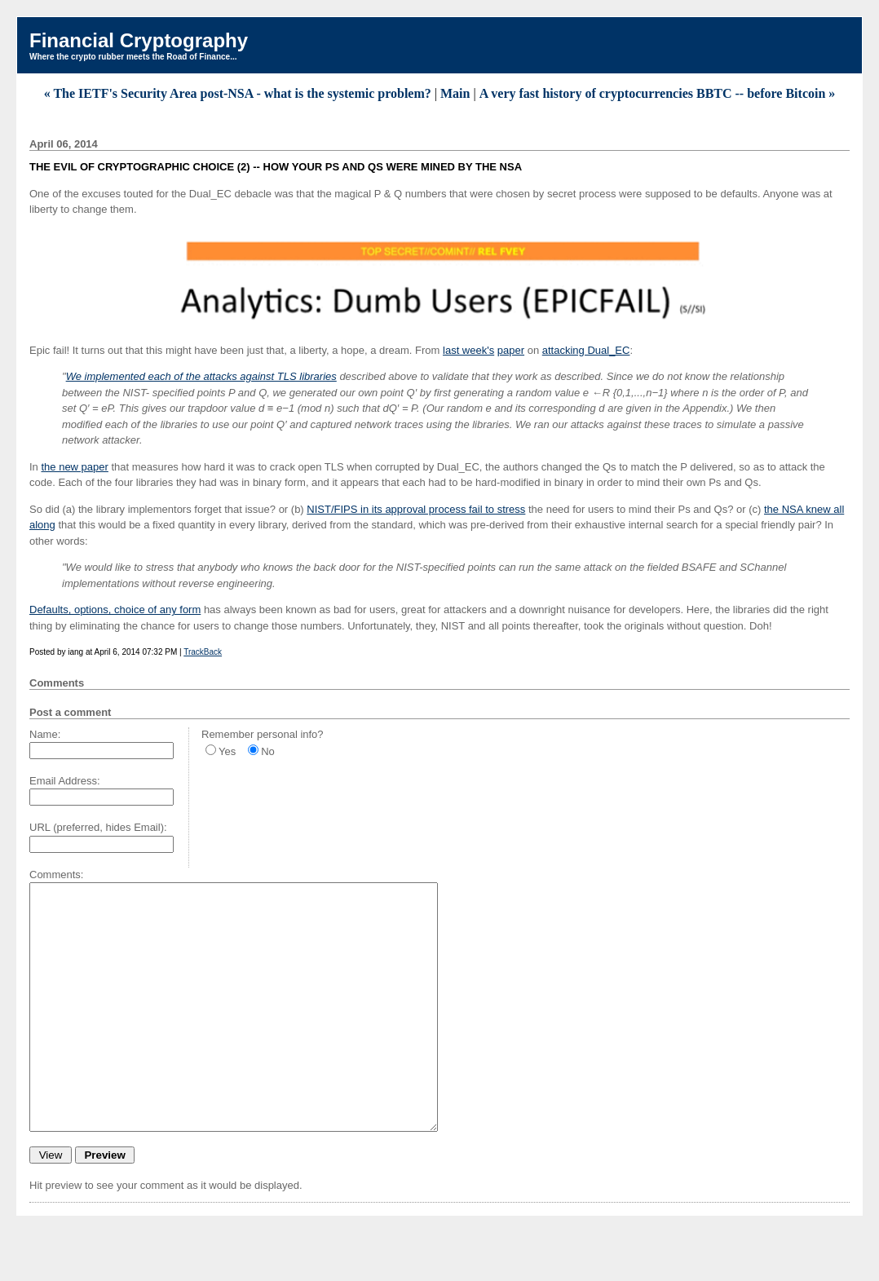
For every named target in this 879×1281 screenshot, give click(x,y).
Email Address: (64, 781)
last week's (468, 350)
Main (455, 93)
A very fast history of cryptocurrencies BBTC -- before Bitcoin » (657, 93)
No (268, 751)
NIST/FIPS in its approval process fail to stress (416, 509)
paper (510, 350)
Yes (227, 751)
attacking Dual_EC (586, 350)
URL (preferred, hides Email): (98, 827)
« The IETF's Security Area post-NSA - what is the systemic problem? (237, 93)
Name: (44, 734)
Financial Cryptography (138, 40)
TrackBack (202, 651)
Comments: (56, 874)
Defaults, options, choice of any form (115, 609)
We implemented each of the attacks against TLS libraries (201, 376)
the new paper (74, 467)
